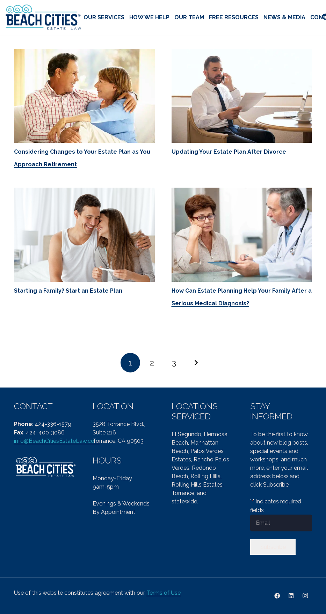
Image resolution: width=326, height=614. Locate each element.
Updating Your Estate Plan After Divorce (229, 151)
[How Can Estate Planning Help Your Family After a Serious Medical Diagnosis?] (242, 234)
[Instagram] (305, 596)
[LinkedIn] (291, 596)
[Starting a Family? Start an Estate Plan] (84, 234)
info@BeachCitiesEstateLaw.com (57, 441)
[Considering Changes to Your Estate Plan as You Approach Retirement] (84, 96)
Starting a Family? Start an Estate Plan (68, 290)
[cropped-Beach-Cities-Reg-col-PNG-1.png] (44, 18)
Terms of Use (163, 592)
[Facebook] (277, 596)
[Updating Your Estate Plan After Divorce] (242, 96)
